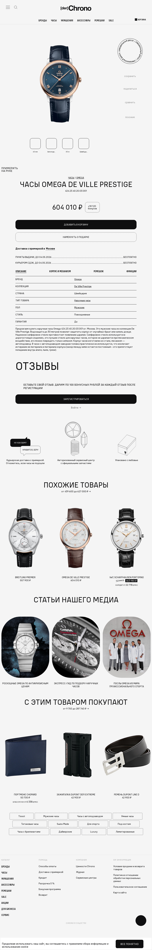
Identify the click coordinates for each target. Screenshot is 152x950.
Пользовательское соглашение (130, 887)
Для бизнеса (8, 909)
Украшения (67, 20)
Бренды (43, 20)
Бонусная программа (50, 889)
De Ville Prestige (82, 286)
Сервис (5, 915)
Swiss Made (63, 824)
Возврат (43, 895)
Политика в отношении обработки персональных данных (127, 878)
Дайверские (65, 831)
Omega (78, 279)
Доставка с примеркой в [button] (35, 248)
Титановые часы (30, 824)
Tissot (21, 816)
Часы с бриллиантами (28, 831)
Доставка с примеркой (51, 872)
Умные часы (127, 816)
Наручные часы (82, 300)
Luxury (94, 831)
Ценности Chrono (85, 866)
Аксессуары (83, 20)
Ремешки (99, 20)
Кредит (43, 878)
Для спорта (93, 824)
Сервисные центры (86, 878)
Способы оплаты (47, 866)
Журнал (80, 872)
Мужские (79, 307)
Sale (111, 20)
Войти (74, 407)
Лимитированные (125, 831)
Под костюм (124, 824)
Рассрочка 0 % (46, 883)
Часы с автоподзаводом (90, 816)
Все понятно (129, 944)
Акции (5, 903)
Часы (54, 20)
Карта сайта (119, 892)
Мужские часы (51, 816)
